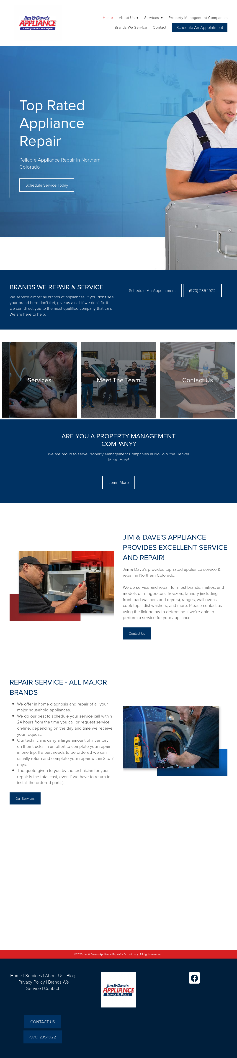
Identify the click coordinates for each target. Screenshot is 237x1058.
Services (33, 975)
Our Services (25, 798)
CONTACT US (42, 1021)
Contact (159, 27)
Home (108, 17)
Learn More (118, 482)
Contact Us (137, 633)
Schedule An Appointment (199, 27)
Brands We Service (131, 27)
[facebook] (194, 978)
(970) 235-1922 (202, 290)
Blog (71, 975)
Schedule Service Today (47, 185)
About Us (54, 975)
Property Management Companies (198, 17)
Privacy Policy (31, 982)
